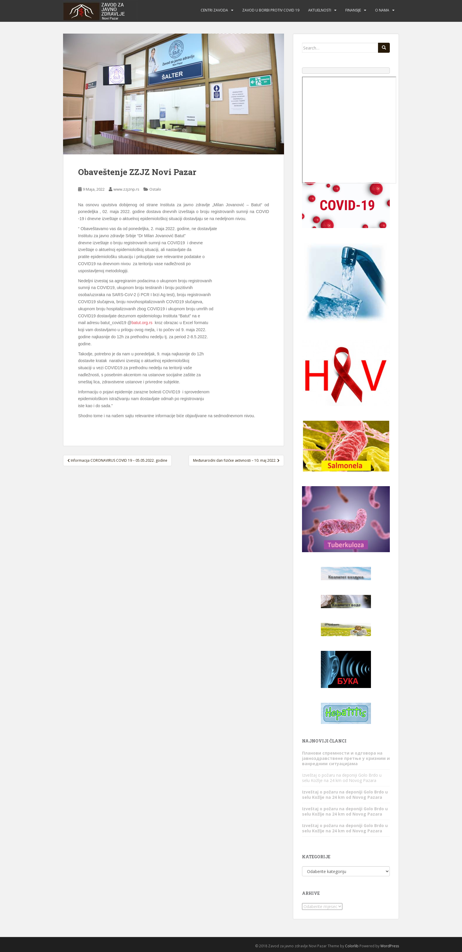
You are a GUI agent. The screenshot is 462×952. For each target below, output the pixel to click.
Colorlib (352, 945)
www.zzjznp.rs (126, 189)
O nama (382, 10)
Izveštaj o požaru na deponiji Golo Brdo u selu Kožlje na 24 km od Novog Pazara (342, 777)
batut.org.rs (142, 322)
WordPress (389, 945)
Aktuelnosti (319, 10)
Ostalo (155, 189)
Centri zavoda (214, 10)
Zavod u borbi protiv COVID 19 (270, 10)
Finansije (353, 10)
